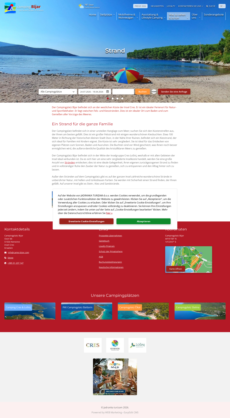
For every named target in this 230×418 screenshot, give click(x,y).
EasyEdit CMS (131, 412)
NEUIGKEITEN (157, 6)
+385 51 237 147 (13, 263)
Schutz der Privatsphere (110, 251)
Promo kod (118, 86)
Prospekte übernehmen (110, 235)
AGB (101, 256)
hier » (109, 213)
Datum (82, 86)
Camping (43, 86)
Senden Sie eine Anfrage (174, 91)
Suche (210, 6)
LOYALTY (171, 6)
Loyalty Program (107, 246)
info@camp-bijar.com (16, 252)
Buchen (142, 91)
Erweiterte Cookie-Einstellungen (86, 221)
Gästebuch (104, 240)
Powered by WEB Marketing (107, 412)
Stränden (70, 162)
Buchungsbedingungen (110, 262)
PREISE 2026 (140, 6)
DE (221, 6)
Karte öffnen (175, 268)
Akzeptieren (143, 221)
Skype (8, 257)
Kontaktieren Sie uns (189, 6)
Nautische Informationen (111, 267)
